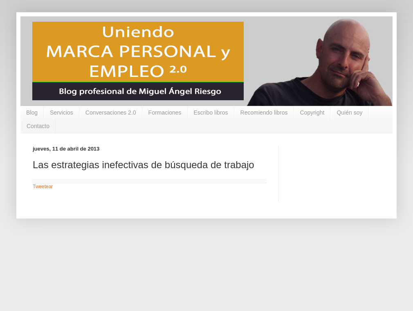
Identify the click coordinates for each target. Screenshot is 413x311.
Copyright (312, 112)
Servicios (61, 112)
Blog (32, 112)
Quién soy (349, 112)
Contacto (38, 126)
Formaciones (165, 112)
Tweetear (43, 186)
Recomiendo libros (264, 112)
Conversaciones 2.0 (110, 112)
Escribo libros (211, 112)
